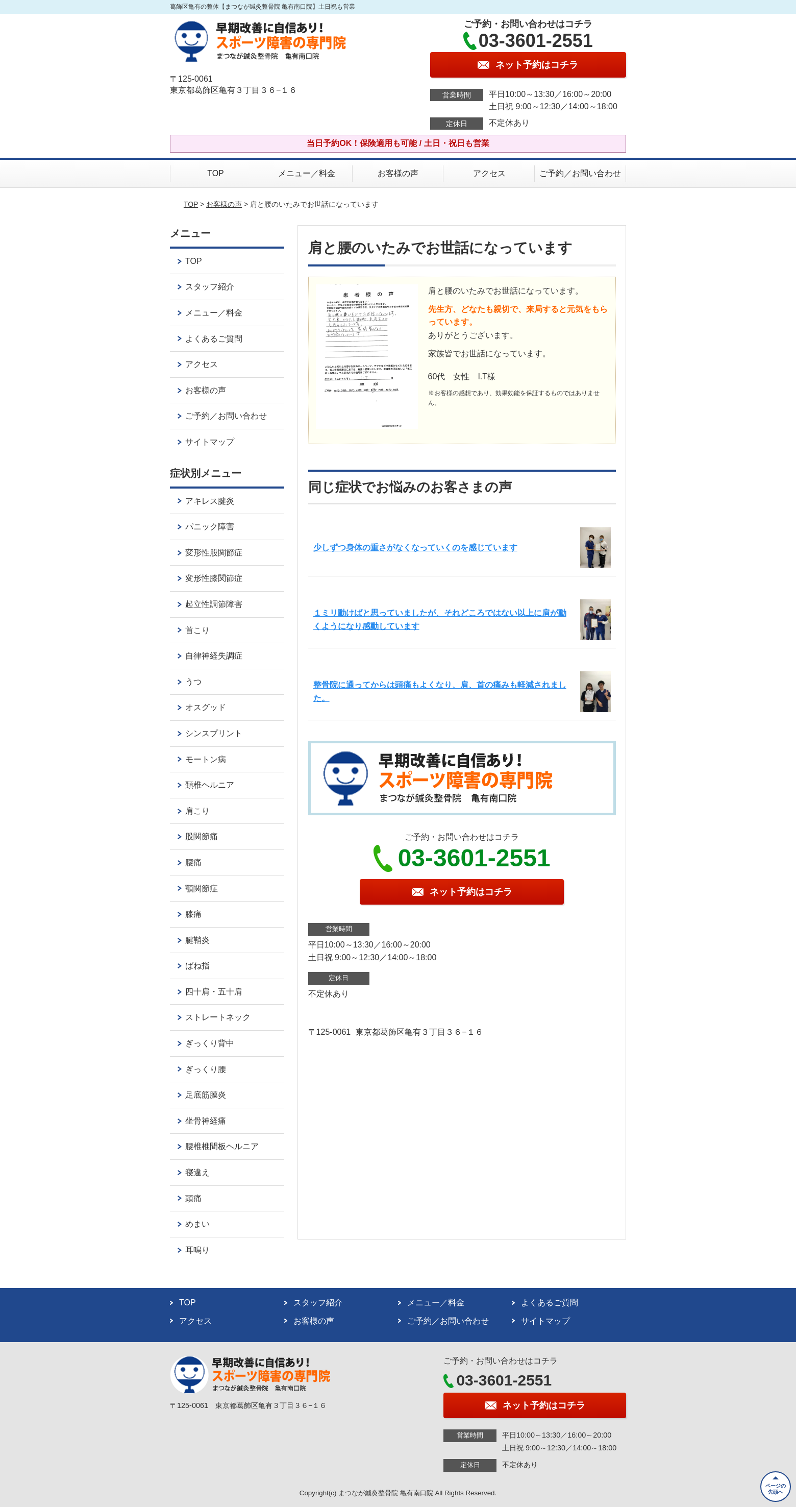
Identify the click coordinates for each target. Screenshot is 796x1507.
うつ (193, 681)
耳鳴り (197, 1250)
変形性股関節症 (213, 552)
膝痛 (193, 914)
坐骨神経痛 (205, 1120)
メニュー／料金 (306, 173)
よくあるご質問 (213, 338)
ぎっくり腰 (205, 1069)
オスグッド (205, 707)
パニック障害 (209, 526)
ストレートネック (218, 1017)
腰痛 (193, 862)
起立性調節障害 (213, 604)
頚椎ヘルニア (209, 785)
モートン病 (205, 759)
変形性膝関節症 (213, 578)
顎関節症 (201, 888)
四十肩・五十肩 (213, 991)
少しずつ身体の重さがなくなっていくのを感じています (415, 547)
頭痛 (193, 1198)
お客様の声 (398, 173)
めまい (197, 1224)
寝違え (197, 1172)
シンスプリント (213, 733)
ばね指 (197, 965)
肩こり (197, 811)
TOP (215, 173)
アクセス (489, 173)
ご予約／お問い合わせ (580, 173)
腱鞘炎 (197, 940)
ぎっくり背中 (209, 1043)
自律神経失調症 (213, 655)
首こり (197, 630)
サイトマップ (209, 441)
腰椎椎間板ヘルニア (222, 1146)
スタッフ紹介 (209, 286)
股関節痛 (201, 836)
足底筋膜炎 (205, 1094)
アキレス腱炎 (209, 501)
